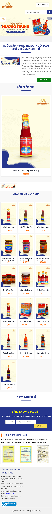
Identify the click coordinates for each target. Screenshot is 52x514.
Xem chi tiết (43, 80)
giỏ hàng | (43, 5)
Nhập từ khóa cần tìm (49, 12)
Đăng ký (40, 426)
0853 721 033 (10, 493)
